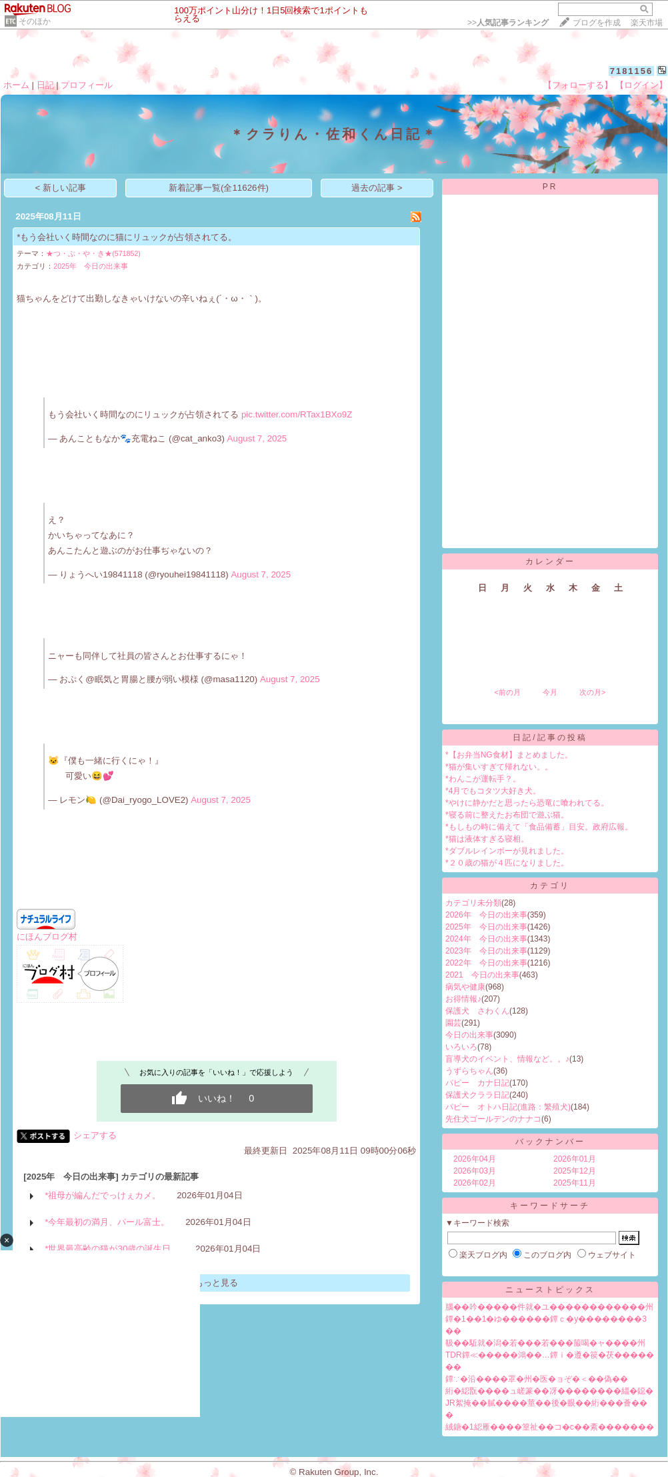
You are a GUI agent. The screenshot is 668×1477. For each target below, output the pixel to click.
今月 (550, 692)
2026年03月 (474, 1171)
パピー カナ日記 (477, 1083)
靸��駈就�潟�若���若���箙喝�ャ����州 (545, 1343)
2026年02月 (474, 1183)
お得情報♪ (463, 999)
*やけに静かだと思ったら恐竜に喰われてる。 (527, 803)
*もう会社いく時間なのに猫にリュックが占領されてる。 (127, 237)
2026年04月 (474, 1159)
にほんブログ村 (47, 937)
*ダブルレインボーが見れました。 (507, 851)
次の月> (592, 692)
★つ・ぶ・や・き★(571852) (93, 253)
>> (508, 22)
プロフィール (87, 85)
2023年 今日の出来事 (486, 951)
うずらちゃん (469, 1071)
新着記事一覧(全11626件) (219, 188)
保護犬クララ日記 (477, 1095)
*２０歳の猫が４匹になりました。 (507, 863)
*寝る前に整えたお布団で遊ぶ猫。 (507, 815)
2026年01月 (574, 1159)
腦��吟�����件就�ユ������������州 (549, 1307)
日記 (45, 85)
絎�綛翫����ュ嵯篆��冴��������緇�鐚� (549, 1391)
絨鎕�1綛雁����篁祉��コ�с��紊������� (549, 1427)
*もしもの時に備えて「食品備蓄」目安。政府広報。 (539, 827)
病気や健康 (465, 987)
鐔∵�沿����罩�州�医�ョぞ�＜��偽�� (536, 1379)
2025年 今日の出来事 (90, 266)
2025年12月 (574, 1171)
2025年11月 (574, 1183)
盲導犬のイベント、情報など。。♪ (507, 1059)
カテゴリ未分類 (473, 903)
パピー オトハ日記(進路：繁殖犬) (508, 1107)
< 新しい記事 (61, 188)
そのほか (35, 21)
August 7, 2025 (257, 438)
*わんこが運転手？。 (483, 779)
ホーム (16, 85)
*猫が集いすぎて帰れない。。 (499, 767)
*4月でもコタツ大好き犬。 (493, 791)
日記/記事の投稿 (550, 737)
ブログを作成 (597, 22)
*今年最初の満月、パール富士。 (107, 1222)
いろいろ (461, 1047)
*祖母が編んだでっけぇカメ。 (103, 1195)
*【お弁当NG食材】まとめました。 (509, 755)
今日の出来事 (469, 1035)
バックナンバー (550, 1141)
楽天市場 (647, 22)
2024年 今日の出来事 (486, 939)
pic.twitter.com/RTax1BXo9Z (296, 414)
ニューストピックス (550, 1289)
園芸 (453, 1023)
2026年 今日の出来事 (486, 915)
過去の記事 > (377, 188)
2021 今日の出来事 (482, 975)
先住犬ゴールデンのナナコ (493, 1119)
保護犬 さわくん (477, 1011)
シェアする (95, 1135)
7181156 (631, 71)
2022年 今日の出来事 (486, 963)
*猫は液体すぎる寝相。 (487, 839)
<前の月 (507, 692)
